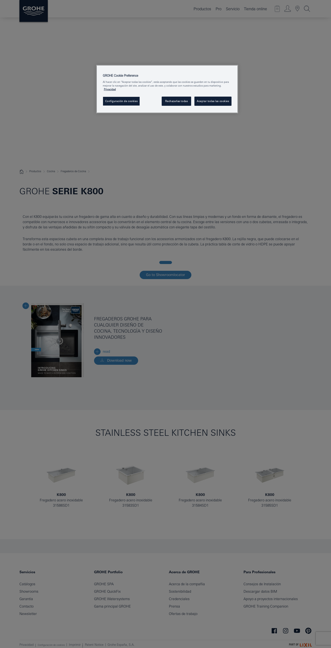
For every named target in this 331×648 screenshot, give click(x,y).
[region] (167, 89)
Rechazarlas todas (176, 101)
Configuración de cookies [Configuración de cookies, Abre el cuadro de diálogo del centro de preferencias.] (121, 101)
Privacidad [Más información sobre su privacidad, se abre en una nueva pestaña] (110, 89)
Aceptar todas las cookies (213, 101)
